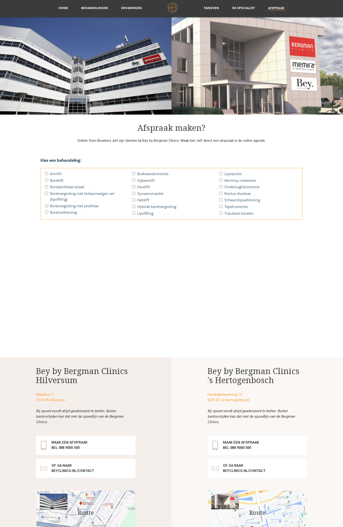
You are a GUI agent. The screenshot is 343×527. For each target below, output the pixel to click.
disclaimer (147, 519)
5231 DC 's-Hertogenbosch (228, 302)
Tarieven (211, 8)
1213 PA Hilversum (50, 302)
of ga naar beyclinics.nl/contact (74, 370)
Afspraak (276, 8)
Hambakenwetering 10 (224, 296)
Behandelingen (94, 8)
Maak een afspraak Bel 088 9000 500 (70, 347)
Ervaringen (131, 8)
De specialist (243, 8)
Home (63, 8)
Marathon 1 (45, 296)
